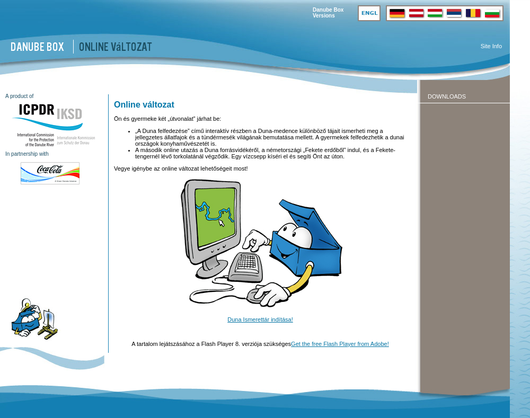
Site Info (491, 46)
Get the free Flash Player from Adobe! (340, 344)
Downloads (447, 96)
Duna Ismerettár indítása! (260, 319)
